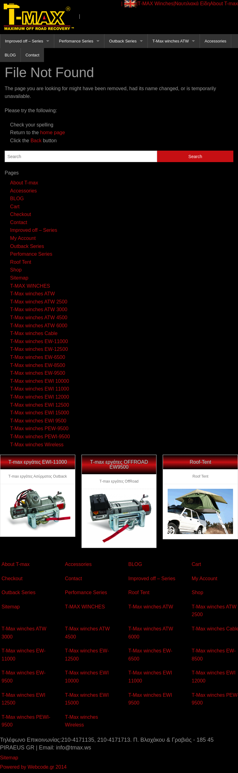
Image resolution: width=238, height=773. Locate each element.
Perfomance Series (76, 41)
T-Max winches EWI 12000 (39, 397)
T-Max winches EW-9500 (37, 373)
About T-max (224, 3)
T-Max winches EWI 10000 (39, 381)
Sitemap (19, 277)
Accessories (215, 41)
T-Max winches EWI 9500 (38, 420)
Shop (16, 269)
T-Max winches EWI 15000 (39, 412)
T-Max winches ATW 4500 (39, 317)
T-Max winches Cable (34, 333)
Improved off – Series (24, 41)
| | (129, 4)
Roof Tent (20, 262)
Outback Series (123, 41)
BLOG (10, 55)
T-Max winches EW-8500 (37, 365)
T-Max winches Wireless (37, 444)
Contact (32, 55)
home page (52, 132)
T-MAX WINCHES (30, 286)
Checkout (20, 214)
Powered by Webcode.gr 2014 (33, 767)
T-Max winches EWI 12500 (39, 405)
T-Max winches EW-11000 (39, 341)
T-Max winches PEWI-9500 (40, 436)
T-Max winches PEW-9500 (39, 428)
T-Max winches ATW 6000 (39, 325)
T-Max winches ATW (170, 41)
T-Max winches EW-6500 (37, 357)
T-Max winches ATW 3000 (39, 309)
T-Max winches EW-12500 (39, 349)
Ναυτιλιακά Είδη (192, 3)
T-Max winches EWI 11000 (39, 388)
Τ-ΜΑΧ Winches (156, 3)
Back (36, 140)
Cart (15, 206)
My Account (23, 238)
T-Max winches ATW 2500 (39, 301)
